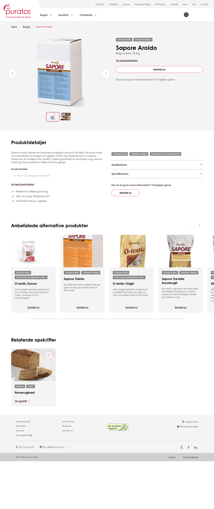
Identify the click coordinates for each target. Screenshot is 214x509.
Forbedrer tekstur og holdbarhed (165, 154)
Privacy (172, 492)
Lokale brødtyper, (121, 176)
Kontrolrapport (190, 492)
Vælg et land (190, 457)
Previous (12, 73)
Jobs (194, 4)
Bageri (44, 15)
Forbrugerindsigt (142, 4)
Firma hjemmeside (187, 461)
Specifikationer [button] (120, 189)
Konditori (64, 15)
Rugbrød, (116, 172)
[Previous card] (190, 260)
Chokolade (86, 15)
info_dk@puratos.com (52, 482)
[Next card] (199, 260)
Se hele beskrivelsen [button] (22, 184)
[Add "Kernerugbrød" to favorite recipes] (49, 390)
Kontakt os (159, 69)
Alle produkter (23, 456)
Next (105, 73)
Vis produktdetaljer (127, 60)
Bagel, (166, 172)
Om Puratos (160, 4)
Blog (185, 4)
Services (126, 4)
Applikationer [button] (119, 164)
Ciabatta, (189, 172)
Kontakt (204, 4)
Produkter (100, 4)
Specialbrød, (154, 172)
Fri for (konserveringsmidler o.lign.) (31, 313)
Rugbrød (20, 422)
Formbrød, (129, 172)
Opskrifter (113, 4)
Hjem (14, 26)
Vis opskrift (21, 436)
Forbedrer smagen (143, 39)
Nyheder (174, 4)
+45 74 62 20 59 (25, 482)
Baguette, (176, 172)
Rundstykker (139, 176)
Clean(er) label (124, 39)
